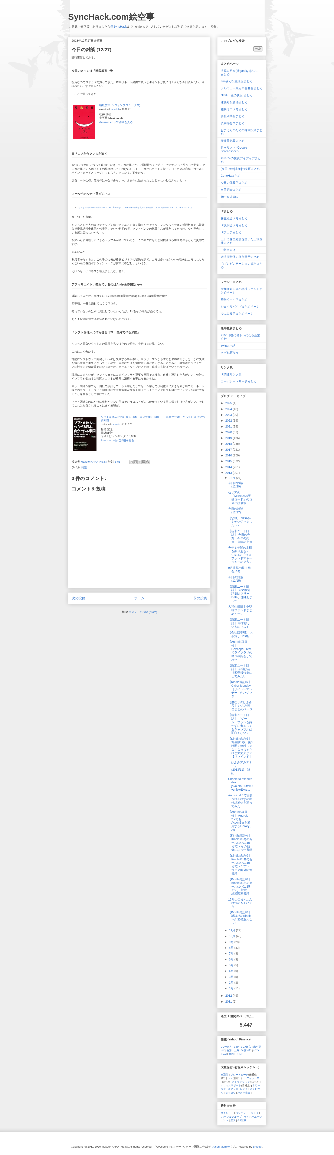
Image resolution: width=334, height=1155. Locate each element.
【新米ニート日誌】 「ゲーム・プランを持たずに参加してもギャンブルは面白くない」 (240, 723)
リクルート (227, 1113)
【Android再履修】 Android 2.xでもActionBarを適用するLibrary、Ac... (240, 820)
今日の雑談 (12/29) (235, 484)
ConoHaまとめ (230, 175)
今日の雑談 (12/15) (235, 578)
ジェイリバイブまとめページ (240, 306)
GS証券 (242, 1120)
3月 (231, 977)
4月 (231, 971)
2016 (229, 455)
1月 (231, 988)
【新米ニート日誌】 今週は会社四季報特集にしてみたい (240, 671)
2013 (229, 473)
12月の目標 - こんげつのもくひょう (240, 903)
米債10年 (246, 1050)
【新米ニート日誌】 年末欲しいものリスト (239, 623)
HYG (256, 1050)
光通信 (224, 1074)
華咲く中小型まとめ (234, 299)
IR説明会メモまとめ (234, 225)
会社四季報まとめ (233, 116)
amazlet (115, 109)
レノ (230, 1078)
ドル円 (239, 1054)
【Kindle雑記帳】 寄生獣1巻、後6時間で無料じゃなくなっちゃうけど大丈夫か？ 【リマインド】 (240, 747)
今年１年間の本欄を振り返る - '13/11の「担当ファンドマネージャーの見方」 (240, 555)
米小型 (257, 1046)
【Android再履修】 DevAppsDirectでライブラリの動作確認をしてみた (240, 650)
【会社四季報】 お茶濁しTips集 (240, 634)
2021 (229, 426)
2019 (229, 438)
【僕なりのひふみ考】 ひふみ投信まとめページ (240, 705)
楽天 (233, 1120)
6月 (231, 959)
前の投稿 (200, 598)
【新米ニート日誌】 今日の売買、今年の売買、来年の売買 (240, 536)
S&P (236, 1046)
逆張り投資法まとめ (234, 102)
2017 (229, 449)
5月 (231, 965)
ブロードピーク (239, 1074)
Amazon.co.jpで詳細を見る (116, 122)
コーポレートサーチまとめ (238, 381)
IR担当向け (228, 249)
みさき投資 (244, 1092)
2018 (229, 443)
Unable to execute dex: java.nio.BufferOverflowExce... (240, 784)
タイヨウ (230, 1092)
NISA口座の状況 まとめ (236, 95)
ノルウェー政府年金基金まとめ (241, 88)
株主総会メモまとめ (234, 218)
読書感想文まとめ (233, 123)
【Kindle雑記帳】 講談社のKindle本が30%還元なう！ (240, 918)
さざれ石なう (230, 352)
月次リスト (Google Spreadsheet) (234, 149)
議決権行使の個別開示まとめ (240, 257)
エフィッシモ (251, 1078)
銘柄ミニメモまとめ (234, 109)
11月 (232, 930)
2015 (229, 461)
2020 (229, 432)
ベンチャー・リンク (247, 1113)
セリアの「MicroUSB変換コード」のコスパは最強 (240, 498)
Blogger (257, 1146)
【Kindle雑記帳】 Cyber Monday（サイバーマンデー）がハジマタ (240, 689)
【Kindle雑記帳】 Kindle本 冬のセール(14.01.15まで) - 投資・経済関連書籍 (240, 886)
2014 (229, 467)
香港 (229, 1050)
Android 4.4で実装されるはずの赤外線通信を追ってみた (240, 801)
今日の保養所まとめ (234, 182)
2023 (229, 414)
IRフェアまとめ (231, 232)
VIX (223, 1050)
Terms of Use (229, 196)
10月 (232, 936)
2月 (231, 982)
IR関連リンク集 (231, 374)
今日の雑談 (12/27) (235, 510)
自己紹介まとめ (231, 189)
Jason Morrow (221, 1146)
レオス (244, 1089)
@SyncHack (118, 26)
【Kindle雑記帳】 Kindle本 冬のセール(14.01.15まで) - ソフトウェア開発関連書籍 (240, 864)
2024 (229, 409)
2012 (229, 995)
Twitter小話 (228, 345)
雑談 (84, 467)
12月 (232, 478)
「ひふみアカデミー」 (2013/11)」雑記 (240, 768)
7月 (231, 953)
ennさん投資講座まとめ (236, 81)
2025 (229, 403)
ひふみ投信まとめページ (237, 313)
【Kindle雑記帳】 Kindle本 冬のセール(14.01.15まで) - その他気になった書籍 (240, 842)
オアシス (233, 1089)
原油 (231, 1054)
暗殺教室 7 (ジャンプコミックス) (119, 105)
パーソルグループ (231, 1116)
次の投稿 (78, 598)
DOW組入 (226, 1046)
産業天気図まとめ (233, 140)
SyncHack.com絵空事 (111, 16)
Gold (224, 1054)
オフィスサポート (231, 1085)
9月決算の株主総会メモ (239, 569)
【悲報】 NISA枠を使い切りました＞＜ (240, 521)
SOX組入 (246, 1046)
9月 (231, 942)
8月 (231, 947)
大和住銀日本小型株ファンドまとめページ (240, 610)
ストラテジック (241, 1081)
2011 (229, 1001)
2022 (229, 420)
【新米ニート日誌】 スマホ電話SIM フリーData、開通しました (240, 593)
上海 (236, 1050)
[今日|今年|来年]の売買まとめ (240, 168)
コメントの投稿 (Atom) (143, 612)
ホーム (139, 598)
